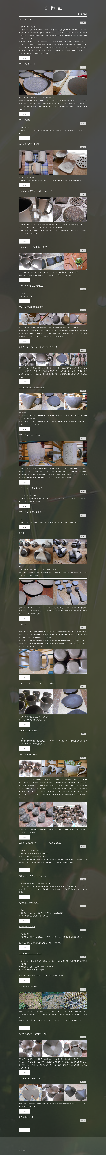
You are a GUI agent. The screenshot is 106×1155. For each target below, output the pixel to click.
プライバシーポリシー (22, 1150)
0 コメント (24, 58)
